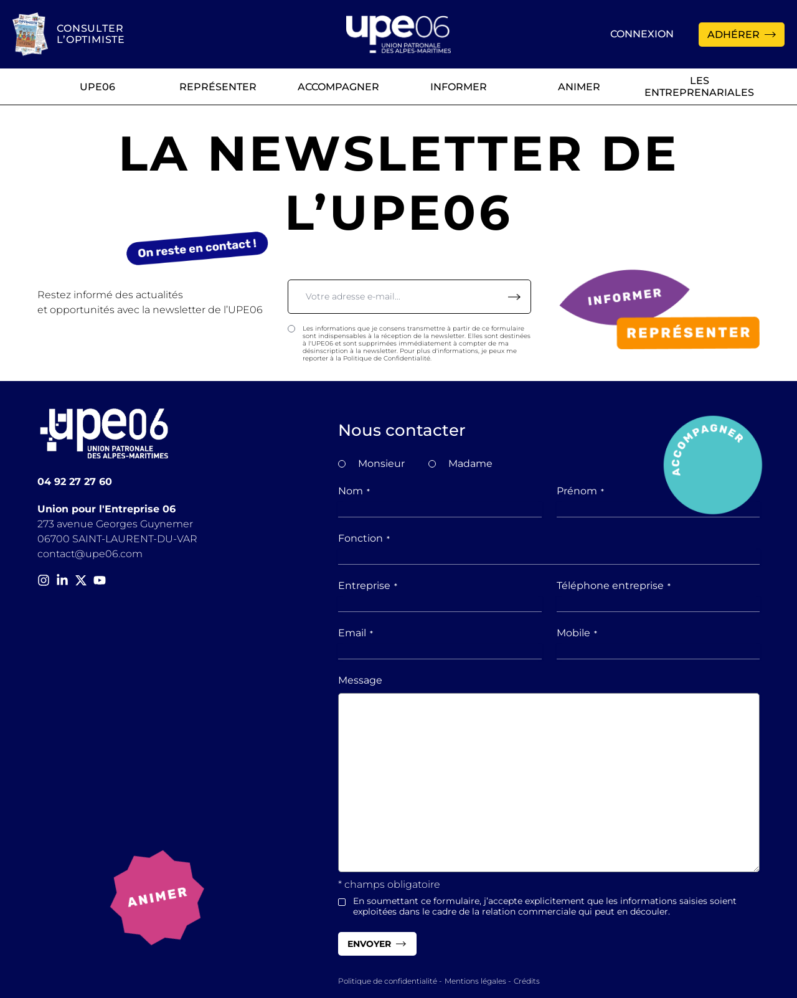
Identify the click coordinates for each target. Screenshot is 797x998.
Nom (354, 491)
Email (355, 633)
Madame (470, 463)
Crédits (527, 981)
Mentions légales (475, 981)
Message (360, 680)
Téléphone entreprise (614, 585)
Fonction (364, 538)
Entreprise (367, 585)
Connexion (642, 34)
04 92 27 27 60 (74, 481)
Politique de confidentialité (387, 981)
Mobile (577, 633)
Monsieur (381, 463)
